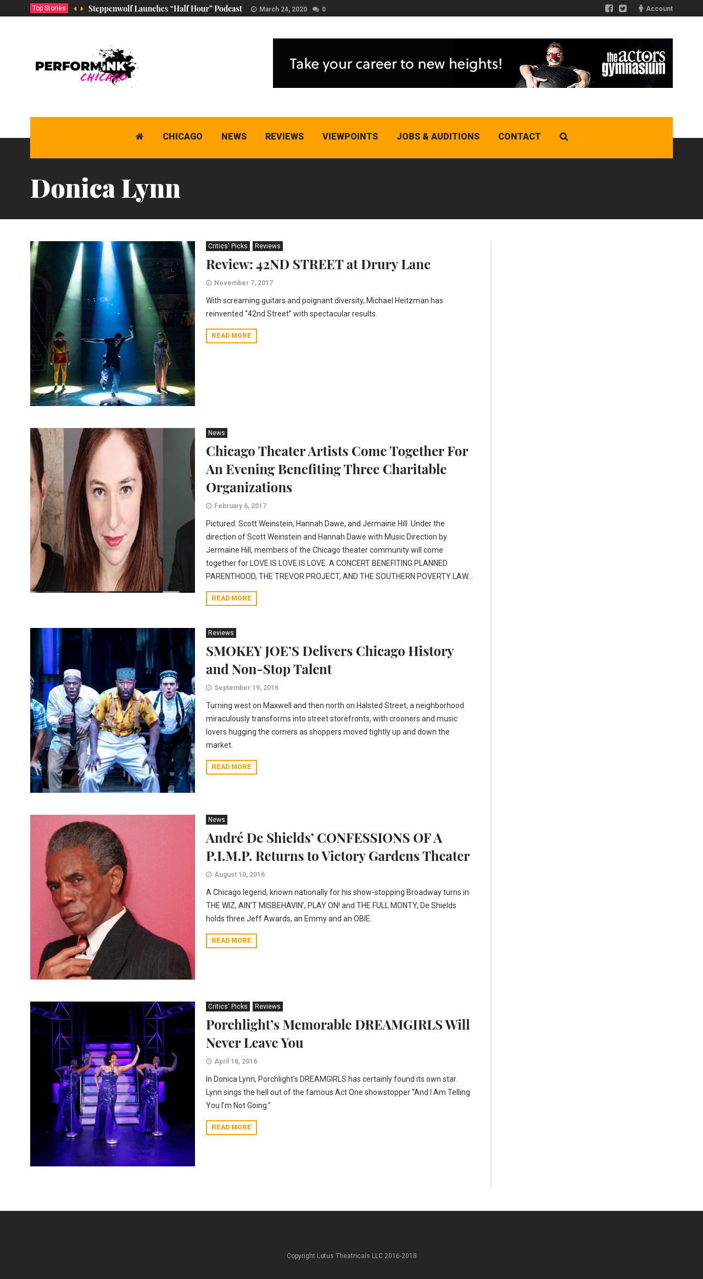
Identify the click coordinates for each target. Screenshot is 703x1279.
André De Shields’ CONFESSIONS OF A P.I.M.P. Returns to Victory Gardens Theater (338, 846)
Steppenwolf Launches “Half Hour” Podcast (165, 8)
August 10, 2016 (239, 874)
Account (659, 9)
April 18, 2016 (235, 1061)
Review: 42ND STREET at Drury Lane (318, 264)
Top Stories (49, 8)
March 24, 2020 (283, 9)
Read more (231, 336)
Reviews (268, 246)
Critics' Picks (228, 246)
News (216, 433)
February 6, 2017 (240, 506)
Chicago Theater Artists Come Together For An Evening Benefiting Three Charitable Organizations (337, 469)
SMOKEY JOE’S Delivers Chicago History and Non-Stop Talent (330, 659)
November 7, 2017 (243, 283)
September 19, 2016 (246, 688)
